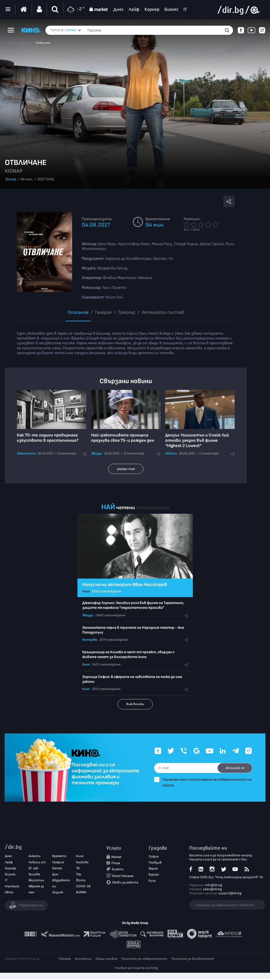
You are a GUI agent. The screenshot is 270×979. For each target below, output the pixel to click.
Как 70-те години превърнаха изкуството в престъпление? (48, 438)
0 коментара (66, 453)
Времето (59, 856)
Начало (11, 43)
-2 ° (75, 9)
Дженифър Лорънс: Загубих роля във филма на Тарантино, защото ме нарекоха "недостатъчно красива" (133, 605)
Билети (118, 870)
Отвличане (43, 43)
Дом (55, 874)
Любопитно (26, 453)
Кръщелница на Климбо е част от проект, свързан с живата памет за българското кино (128, 654)
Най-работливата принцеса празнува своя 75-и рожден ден (122, 438)
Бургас (154, 875)
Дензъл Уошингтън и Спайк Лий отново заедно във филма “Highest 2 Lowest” (197, 440)
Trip (78, 874)
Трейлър (126, 312)
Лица (86, 591)
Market (116, 857)
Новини (171, 453)
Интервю (89, 640)
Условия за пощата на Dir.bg (136, 968)
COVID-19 (83, 887)
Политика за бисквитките (192, 959)
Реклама (65, 959)
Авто (9, 893)
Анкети (35, 856)
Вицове (34, 874)
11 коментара (134, 453)
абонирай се (233, 768)
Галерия (103, 312)
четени (125, 508)
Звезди (96, 453)
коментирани (152, 508)
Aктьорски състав (163, 312)
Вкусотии (36, 880)
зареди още (126, 469)
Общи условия (106, 959)
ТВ (78, 868)
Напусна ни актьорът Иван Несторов (124, 584)
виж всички (135, 704)
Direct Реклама (122, 876)
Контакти (83, 959)
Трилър (10, 179)
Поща (115, 863)
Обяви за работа (125, 883)
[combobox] (73, 30)
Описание (78, 312)
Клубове (82, 862)
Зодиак (57, 893)
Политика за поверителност (144, 959)
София (154, 857)
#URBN (81, 893)
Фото (81, 880)
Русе (152, 881)
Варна (153, 869)
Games (57, 868)
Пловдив (155, 863)
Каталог (25, 43)
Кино (86, 664)
